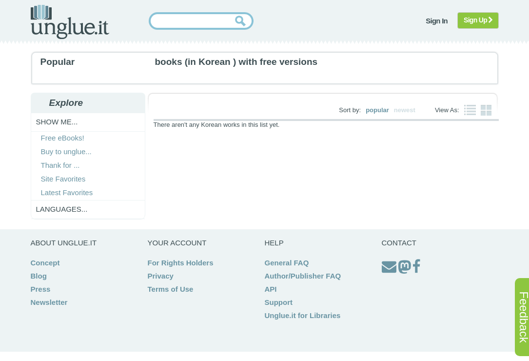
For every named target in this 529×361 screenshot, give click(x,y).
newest (404, 110)
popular (377, 110)
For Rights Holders (181, 263)
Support (279, 302)
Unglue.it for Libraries (303, 315)
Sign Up (478, 20)
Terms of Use (171, 289)
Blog (39, 276)
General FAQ (287, 263)
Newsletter (49, 302)
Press (41, 289)
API (271, 289)
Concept (45, 263)
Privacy (161, 276)
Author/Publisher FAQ (303, 276)
